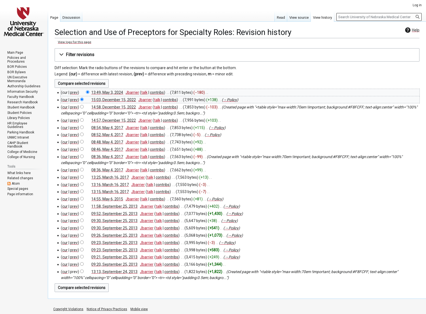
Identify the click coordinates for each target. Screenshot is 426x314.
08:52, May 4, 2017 (107, 135)
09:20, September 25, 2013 (114, 264)
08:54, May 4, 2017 (107, 128)
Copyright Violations (68, 309)
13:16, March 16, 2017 (110, 184)
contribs (157, 92)
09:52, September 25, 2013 (114, 214)
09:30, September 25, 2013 (114, 221)
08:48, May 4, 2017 (107, 142)
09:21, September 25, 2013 (114, 257)
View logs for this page (74, 42)
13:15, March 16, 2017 (110, 192)
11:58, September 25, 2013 (114, 206)
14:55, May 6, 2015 (107, 199)
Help (411, 30)
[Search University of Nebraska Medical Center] (379, 17)
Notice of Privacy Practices (107, 309)
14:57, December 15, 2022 (113, 120)
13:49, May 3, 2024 (107, 92)
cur (65, 100)
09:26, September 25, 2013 (114, 235)
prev (74, 92)
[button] (237, 55)
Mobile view (139, 309)
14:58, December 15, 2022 (113, 107)
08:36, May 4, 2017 (107, 157)
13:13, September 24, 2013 (114, 272)
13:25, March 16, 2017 (110, 177)
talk (144, 92)
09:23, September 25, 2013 (114, 243)
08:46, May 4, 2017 (107, 149)
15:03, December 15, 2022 (113, 100)
